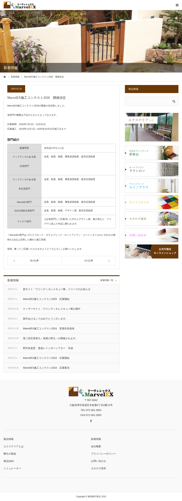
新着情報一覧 (106, 280)
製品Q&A (9, 461)
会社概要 (96, 446)
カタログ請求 (98, 468)
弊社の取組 (10, 453)
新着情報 (96, 439)
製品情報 (9, 439)
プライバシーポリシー (103, 453)
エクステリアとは (14, 446)
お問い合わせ (98, 461)
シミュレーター (12, 468)
